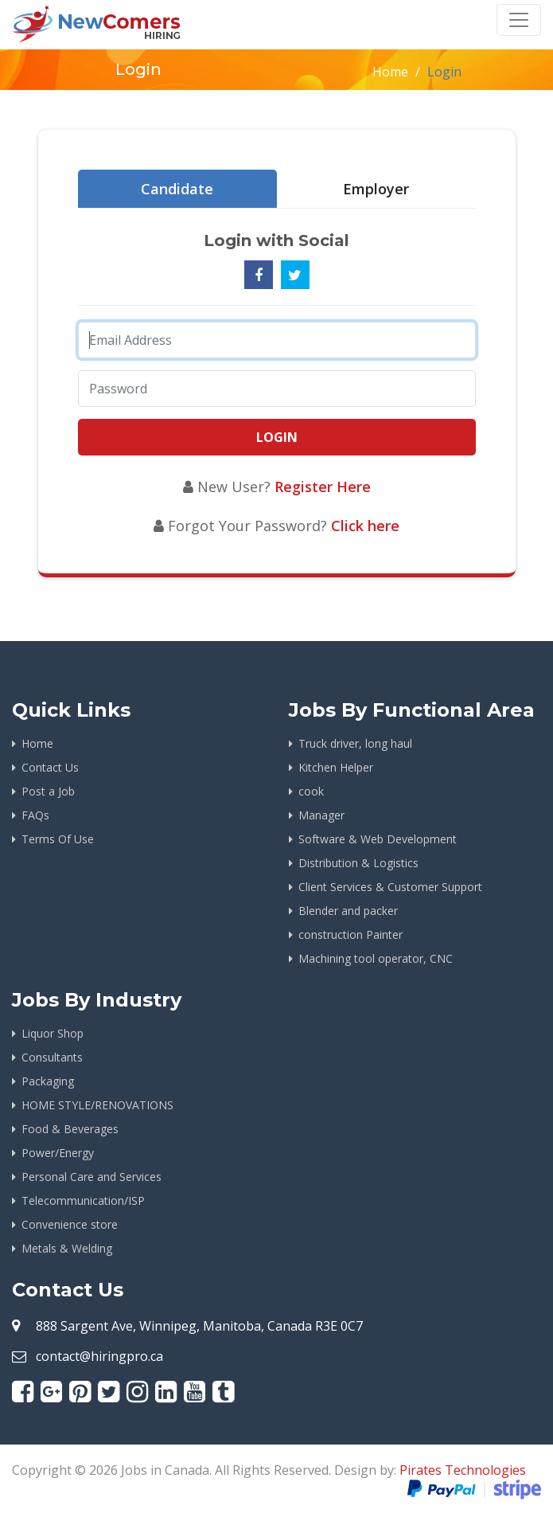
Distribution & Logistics (358, 862)
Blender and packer (348, 910)
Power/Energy (57, 1152)
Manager (321, 815)
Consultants (52, 1057)
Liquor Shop (52, 1033)
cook (311, 791)
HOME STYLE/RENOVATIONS (97, 1104)
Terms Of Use (57, 838)
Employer (376, 188)
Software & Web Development (377, 838)
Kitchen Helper (335, 767)
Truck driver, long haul (355, 743)
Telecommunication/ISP (83, 1200)
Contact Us (50, 767)
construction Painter (350, 934)
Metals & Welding (66, 1248)
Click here (365, 525)
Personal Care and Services (91, 1176)
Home (390, 71)
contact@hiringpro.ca (99, 1356)
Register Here (323, 486)
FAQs (35, 815)
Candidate (177, 188)
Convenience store (69, 1224)
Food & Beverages (70, 1128)
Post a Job (48, 791)
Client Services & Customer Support (390, 886)
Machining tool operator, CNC (375, 958)
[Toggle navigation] (519, 20)
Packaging (47, 1081)
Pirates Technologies (462, 1470)
